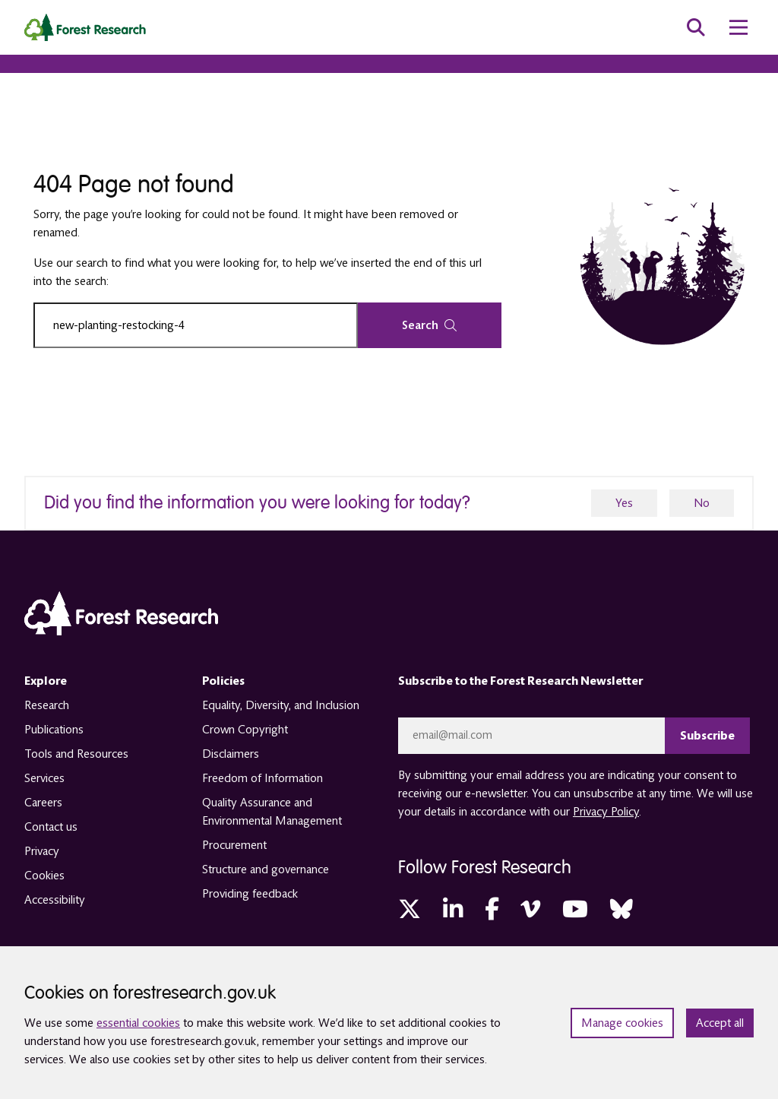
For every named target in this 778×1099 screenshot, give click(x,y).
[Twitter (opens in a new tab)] (409, 910)
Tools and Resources (76, 754)
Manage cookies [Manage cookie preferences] (622, 1023)
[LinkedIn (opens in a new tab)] (453, 910)
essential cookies (138, 1023)
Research (46, 705)
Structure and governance (265, 869)
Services (44, 778)
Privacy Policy (606, 812)
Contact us (50, 827)
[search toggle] (696, 27)
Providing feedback (250, 894)
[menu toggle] (738, 27)
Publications (54, 729)
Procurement (234, 845)
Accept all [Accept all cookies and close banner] (720, 1023)
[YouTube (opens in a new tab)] (575, 910)
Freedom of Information (262, 778)
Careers (43, 802)
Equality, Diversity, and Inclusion (280, 705)
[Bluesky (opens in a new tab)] (621, 910)
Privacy (41, 851)
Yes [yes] (624, 503)
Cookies (44, 875)
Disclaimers (230, 754)
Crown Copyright (245, 729)
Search (429, 325)
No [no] (702, 503)
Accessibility (54, 900)
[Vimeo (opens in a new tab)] (530, 910)
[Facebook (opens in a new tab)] (492, 910)
